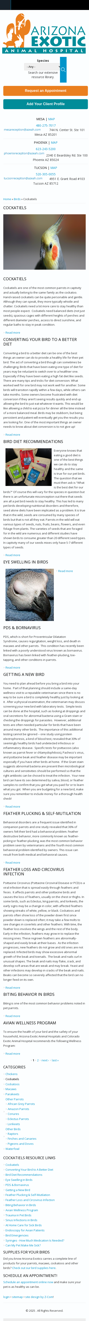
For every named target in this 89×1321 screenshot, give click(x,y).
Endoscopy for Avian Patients (25, 1230)
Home (7, 199)
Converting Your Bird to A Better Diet (40, 342)
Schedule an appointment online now (28, 1282)
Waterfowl (12, 1149)
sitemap (17, 1297)
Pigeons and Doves (21, 1144)
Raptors (13, 1134)
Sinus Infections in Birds (21, 1220)
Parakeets (12, 1094)
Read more (12, 333)
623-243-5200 (46, 149)
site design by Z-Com (39, 1297)
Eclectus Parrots (18, 1119)
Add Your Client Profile (46, 104)
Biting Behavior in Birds (28, 994)
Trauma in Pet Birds (18, 1215)
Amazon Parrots (18, 1109)
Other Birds (13, 1129)
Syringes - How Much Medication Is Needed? (34, 1240)
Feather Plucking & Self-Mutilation (42, 813)
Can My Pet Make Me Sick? (23, 1245)
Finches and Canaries (22, 1139)
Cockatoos (12, 1084)
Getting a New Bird (23, 674)
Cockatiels (14, 278)
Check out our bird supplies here (34, 1268)
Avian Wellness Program (29, 1022)
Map (51, 119)
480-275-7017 (46, 125)
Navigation (5, 5)
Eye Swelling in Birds (25, 562)
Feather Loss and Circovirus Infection (33, 872)
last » (55, 1060)
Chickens (11, 1074)
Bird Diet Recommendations (33, 441)
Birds (17, 199)
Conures (13, 1114)
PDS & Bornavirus (22, 627)
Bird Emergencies (17, 1235)
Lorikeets (14, 1124)
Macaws (10, 1089)
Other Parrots (14, 1099)
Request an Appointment (45, 91)
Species (43, 60)
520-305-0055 (46, 174)
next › (45, 1060)
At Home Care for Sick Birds (23, 1225)
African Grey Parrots (21, 1104)
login (6, 1297)
